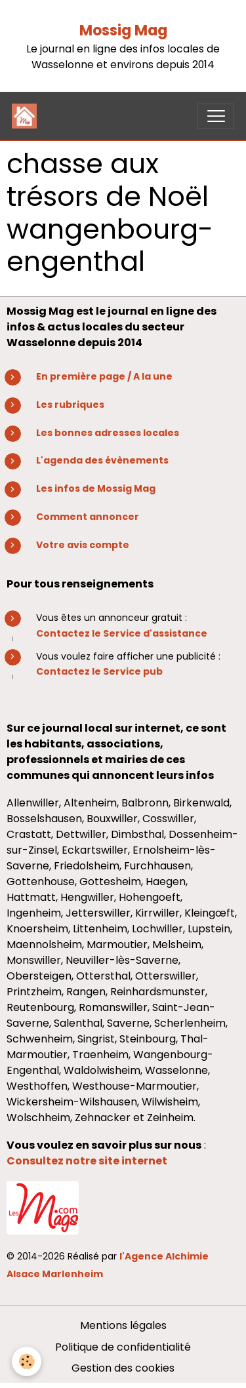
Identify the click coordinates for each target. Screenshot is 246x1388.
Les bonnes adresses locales (107, 432)
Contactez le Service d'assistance (121, 633)
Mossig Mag (123, 30)
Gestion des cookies (123, 1368)
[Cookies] (26, 1361)
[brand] (27, 116)
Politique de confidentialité (123, 1347)
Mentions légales (123, 1325)
